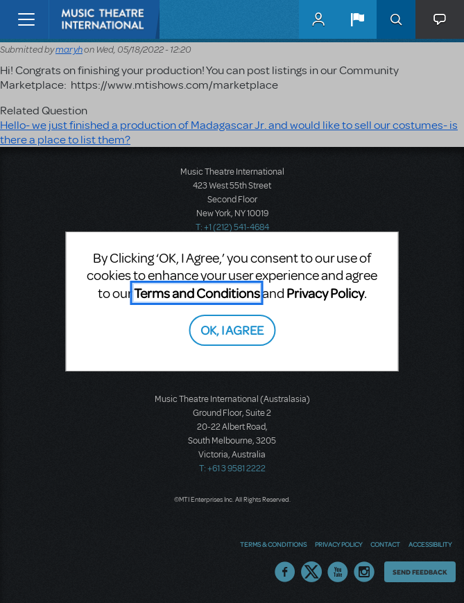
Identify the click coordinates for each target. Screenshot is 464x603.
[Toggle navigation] (26, 19)
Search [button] (396, 19)
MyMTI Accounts (318, 19)
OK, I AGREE (232, 330)
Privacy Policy (325, 293)
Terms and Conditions (197, 293)
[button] (357, 19)
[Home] (77, 19)
